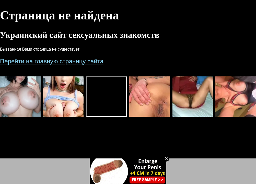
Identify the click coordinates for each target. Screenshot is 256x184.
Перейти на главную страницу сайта (51, 61)
